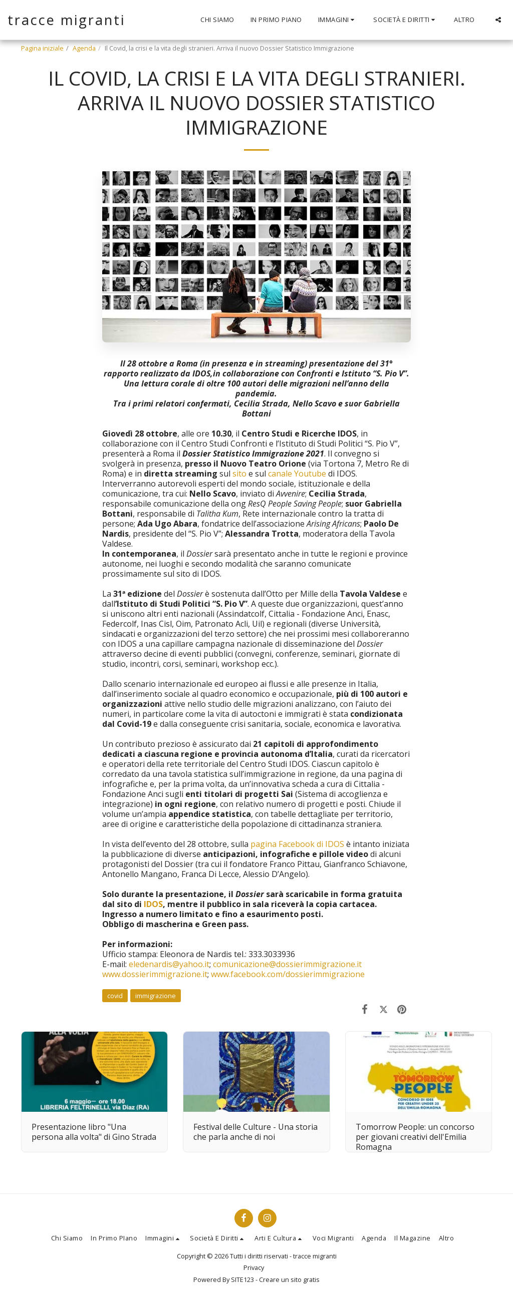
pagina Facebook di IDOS (297, 843)
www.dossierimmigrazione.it (154, 974)
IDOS (153, 904)
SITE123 (242, 1279)
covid (115, 995)
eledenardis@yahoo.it (169, 964)
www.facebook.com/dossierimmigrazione (287, 974)
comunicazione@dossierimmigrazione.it (287, 964)
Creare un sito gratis (289, 1279)
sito (239, 473)
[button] (338, 20)
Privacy (253, 1267)
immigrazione (155, 995)
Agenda (84, 48)
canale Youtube (297, 473)
